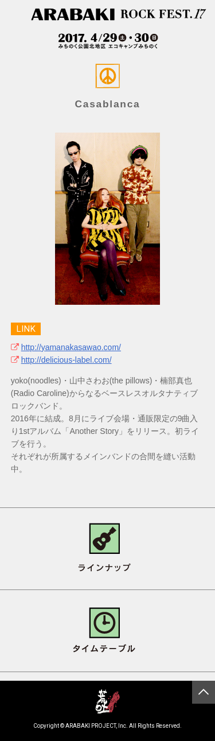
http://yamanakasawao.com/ (71, 347)
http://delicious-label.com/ (66, 359)
